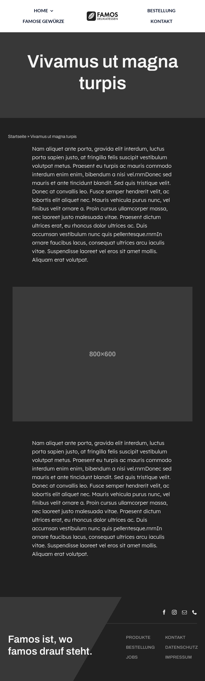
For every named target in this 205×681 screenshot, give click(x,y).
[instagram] (174, 612)
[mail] (184, 612)
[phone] (194, 612)
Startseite (17, 136)
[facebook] (164, 612)
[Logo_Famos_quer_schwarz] (102, 13)
